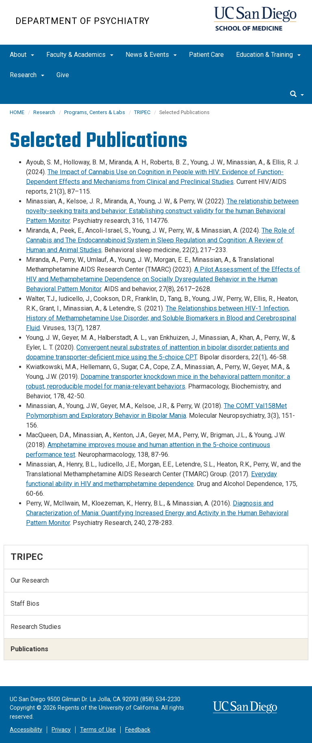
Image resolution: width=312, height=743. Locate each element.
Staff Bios (25, 603)
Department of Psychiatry (82, 21)
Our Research (30, 580)
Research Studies (36, 627)
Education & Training (268, 54)
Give (62, 75)
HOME (17, 112)
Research (27, 75)
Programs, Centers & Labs (94, 112)
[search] (297, 94)
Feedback (137, 729)
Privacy (61, 729)
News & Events (151, 54)
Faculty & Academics (79, 54)
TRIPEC (142, 112)
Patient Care (206, 54)
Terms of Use (98, 729)
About (22, 54)
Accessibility (26, 729)
